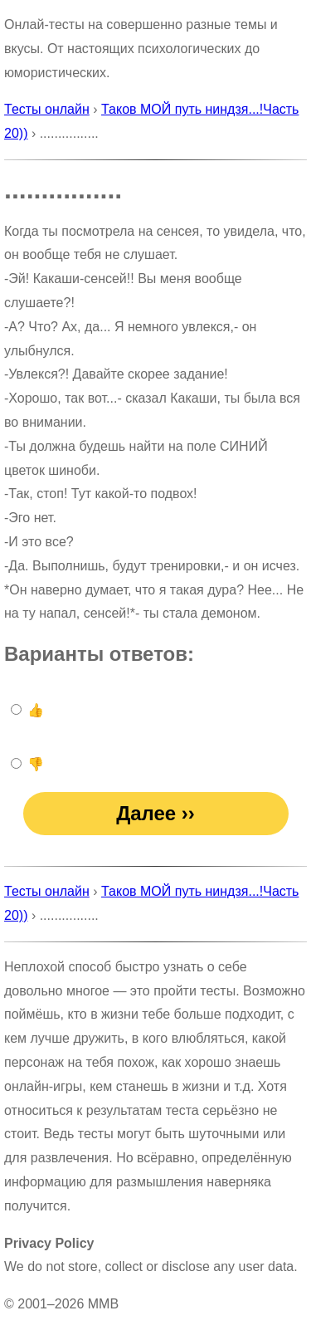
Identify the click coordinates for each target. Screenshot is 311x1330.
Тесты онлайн (47, 109)
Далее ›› (155, 813)
